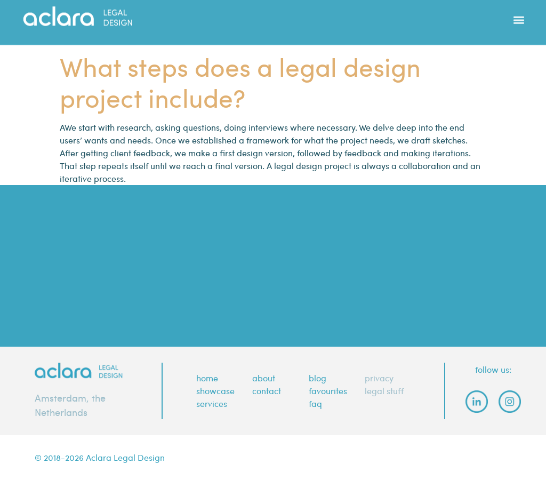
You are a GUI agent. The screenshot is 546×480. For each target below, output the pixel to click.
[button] (518, 13)
